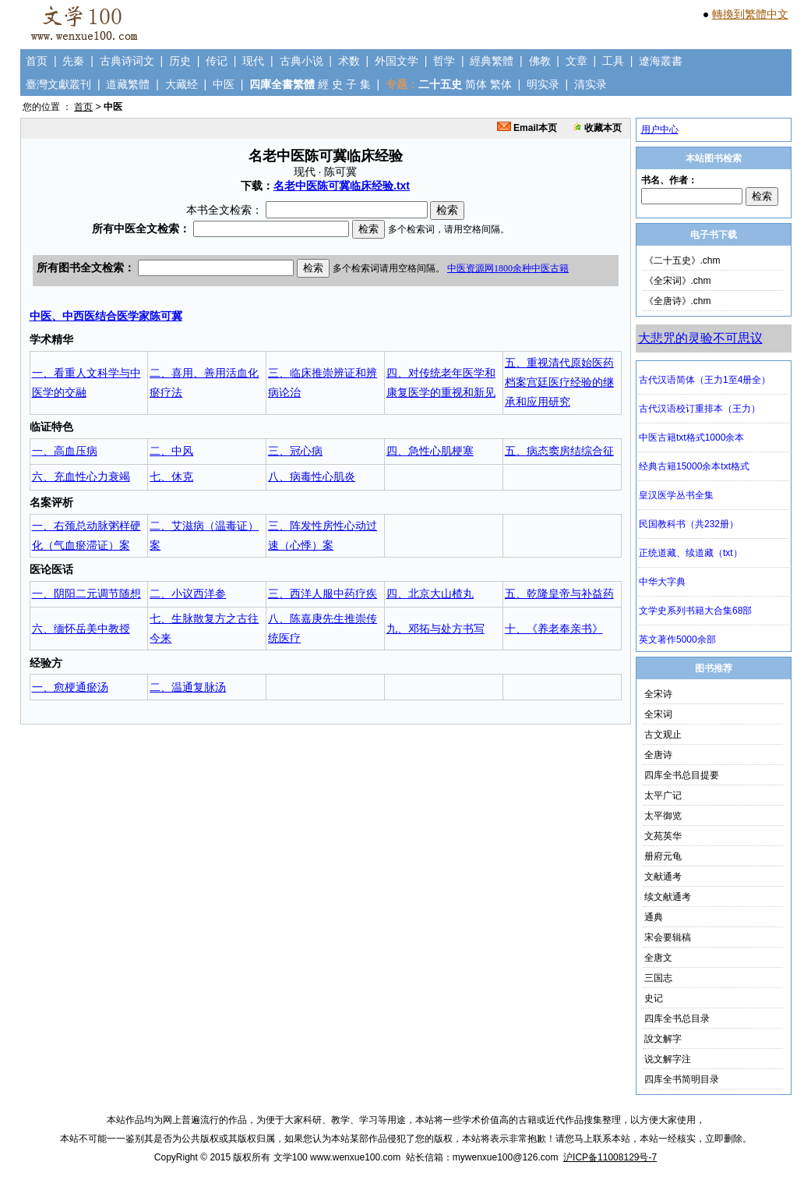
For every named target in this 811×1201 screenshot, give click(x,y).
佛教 (540, 61)
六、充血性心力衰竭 (81, 476)
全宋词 (658, 714)
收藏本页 (597, 127)
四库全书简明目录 (681, 1079)
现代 (253, 61)
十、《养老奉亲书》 (554, 628)
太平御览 (663, 815)
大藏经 (181, 84)
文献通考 (663, 876)
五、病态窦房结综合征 (559, 451)
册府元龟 (663, 856)
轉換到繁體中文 (750, 14)
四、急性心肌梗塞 (430, 451)
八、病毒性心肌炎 (311, 476)
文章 (576, 61)
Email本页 (527, 127)
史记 (653, 998)
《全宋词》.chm (677, 280)
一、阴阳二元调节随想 (86, 593)
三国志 (658, 977)
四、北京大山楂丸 (430, 593)
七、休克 (171, 476)
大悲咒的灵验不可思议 (700, 338)
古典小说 (301, 61)
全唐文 (658, 957)
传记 (216, 61)
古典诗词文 (127, 61)
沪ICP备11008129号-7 (610, 1157)
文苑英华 (663, 836)
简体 (476, 84)
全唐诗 (658, 754)
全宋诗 (658, 694)
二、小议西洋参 (188, 593)
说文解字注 (667, 1059)
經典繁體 (491, 61)
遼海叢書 (660, 61)
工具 (613, 61)
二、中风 (171, 451)
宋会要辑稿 (667, 937)
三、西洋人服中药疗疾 (322, 593)
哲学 (444, 61)
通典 (653, 917)
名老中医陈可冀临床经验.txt (341, 185)
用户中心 (660, 129)
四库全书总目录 (677, 1018)
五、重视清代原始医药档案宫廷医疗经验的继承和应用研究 (559, 382)
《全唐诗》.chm (677, 301)
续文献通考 (667, 896)
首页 (37, 61)
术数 (349, 61)
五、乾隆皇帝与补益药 (559, 593)
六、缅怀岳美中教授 (81, 628)
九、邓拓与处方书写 (435, 628)
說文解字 (663, 1038)
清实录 (590, 84)
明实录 (543, 84)
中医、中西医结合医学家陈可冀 (106, 316)
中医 (223, 84)
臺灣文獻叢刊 (58, 84)
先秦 (73, 61)
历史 (180, 61)
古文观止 (663, 734)
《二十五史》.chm (682, 260)
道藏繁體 (128, 84)
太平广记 (663, 795)
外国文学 (396, 61)
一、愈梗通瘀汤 (70, 687)
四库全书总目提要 (681, 775)
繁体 (501, 84)
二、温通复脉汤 (188, 687)
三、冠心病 (295, 451)
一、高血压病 (64, 451)
